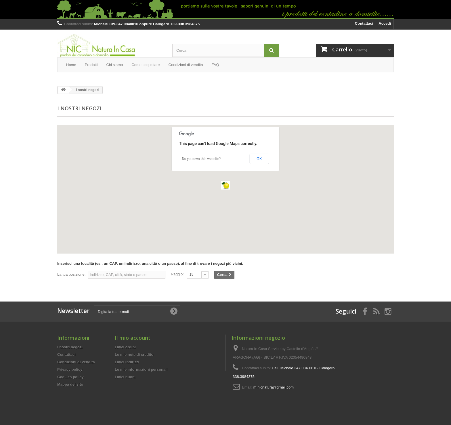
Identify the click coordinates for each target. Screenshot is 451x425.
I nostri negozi (70, 347)
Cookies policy (70, 377)
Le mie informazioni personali (141, 369)
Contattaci (364, 23)
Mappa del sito (70, 384)
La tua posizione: (71, 274)
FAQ (215, 65)
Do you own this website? (201, 159)
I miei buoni (125, 377)
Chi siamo (114, 65)
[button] (225, 185)
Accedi (385, 23)
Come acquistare (145, 65)
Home (71, 65)
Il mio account (132, 337)
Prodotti (91, 65)
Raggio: (177, 274)
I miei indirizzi (127, 362)
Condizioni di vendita (186, 65)
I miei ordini (125, 347)
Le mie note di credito (134, 354)
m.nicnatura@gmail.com (273, 387)
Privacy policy (69, 369)
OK (259, 159)
